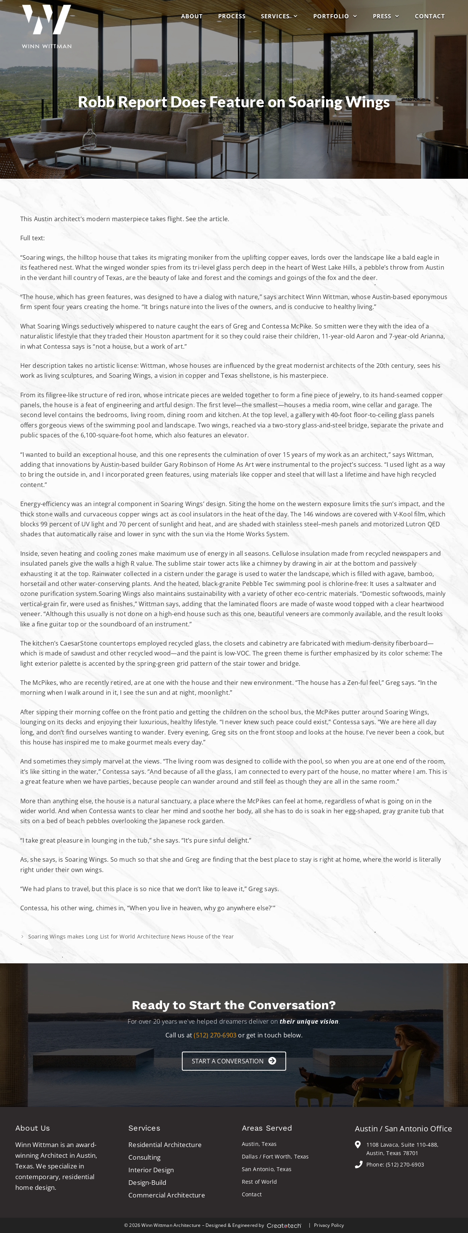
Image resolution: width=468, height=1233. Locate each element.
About (192, 16)
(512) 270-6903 (215, 1035)
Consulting (144, 1157)
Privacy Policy (329, 1225)
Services (283, 16)
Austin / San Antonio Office (403, 1128)
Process (232, 16)
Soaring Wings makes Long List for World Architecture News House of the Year (131, 936)
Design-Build (147, 1182)
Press (390, 16)
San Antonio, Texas (267, 1169)
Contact (430, 16)
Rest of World (259, 1181)
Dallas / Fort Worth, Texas (275, 1156)
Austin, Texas (259, 1143)
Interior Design (151, 1169)
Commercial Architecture (166, 1195)
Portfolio (339, 16)
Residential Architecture (165, 1144)
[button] (234, 1061)
